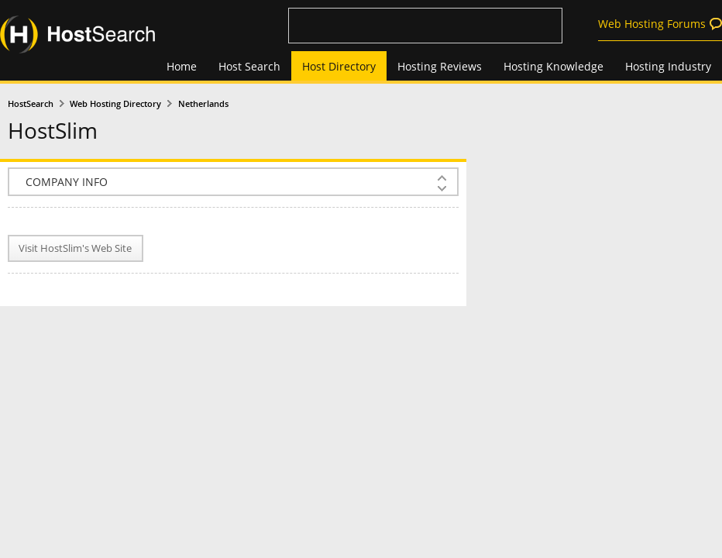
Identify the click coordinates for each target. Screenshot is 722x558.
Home (182, 66)
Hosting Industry (668, 66)
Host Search (249, 66)
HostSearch (30, 104)
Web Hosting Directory (115, 104)
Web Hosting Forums (652, 23)
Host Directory (339, 66)
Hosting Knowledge (553, 66)
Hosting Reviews (439, 66)
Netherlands (203, 104)
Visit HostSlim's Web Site (75, 248)
